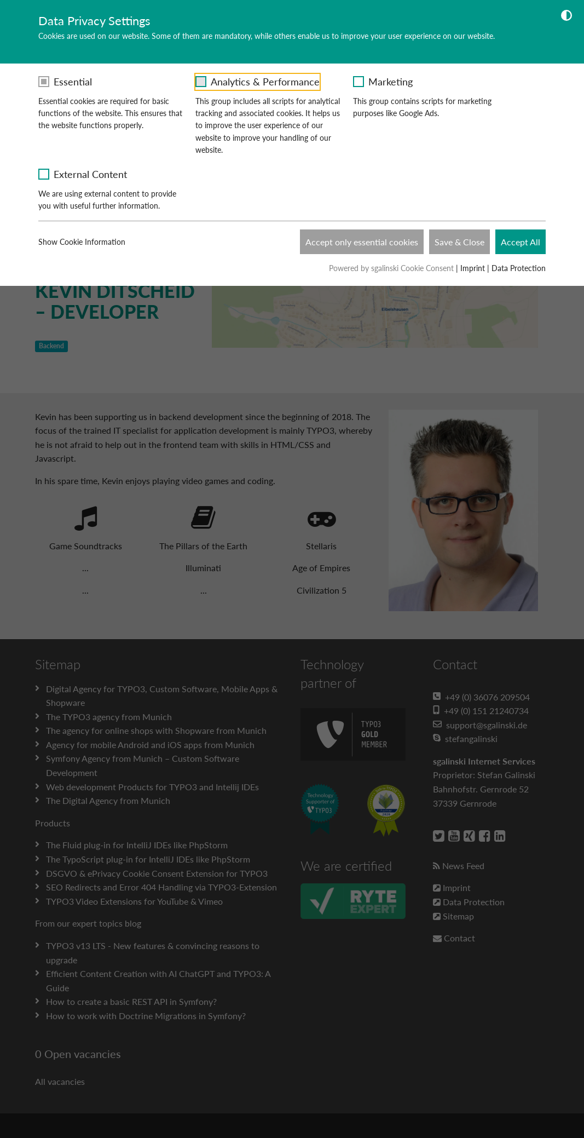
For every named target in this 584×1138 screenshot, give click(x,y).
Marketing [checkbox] (390, 82)
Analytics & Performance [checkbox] (265, 82)
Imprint (472, 268)
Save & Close (459, 242)
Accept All (520, 242)
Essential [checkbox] (73, 82)
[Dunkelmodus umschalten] (566, 16)
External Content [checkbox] (90, 174)
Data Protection (519, 268)
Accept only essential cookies (361, 242)
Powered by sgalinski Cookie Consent (392, 268)
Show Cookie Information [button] (88, 242)
